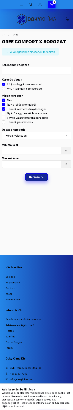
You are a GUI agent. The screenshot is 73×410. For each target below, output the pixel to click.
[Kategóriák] (21, 4)
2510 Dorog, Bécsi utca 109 (26, 367)
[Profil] (40, 4)
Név (9, 100)
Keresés (34, 177)
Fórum (9, 347)
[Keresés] (30, 4)
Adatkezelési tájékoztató (20, 325)
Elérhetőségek (14, 342)
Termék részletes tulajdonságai (26, 109)
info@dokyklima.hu (21, 379)
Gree (15, 34)
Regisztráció (13, 282)
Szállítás (10, 336)
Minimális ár (10, 144)
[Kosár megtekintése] (51, 4)
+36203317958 (67, 19)
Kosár (9, 293)
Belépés (10, 276)
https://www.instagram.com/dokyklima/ (6, 388)
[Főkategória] (3, 34)
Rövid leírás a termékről (21, 104)
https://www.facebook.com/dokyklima (14, 388)
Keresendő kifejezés (15, 64)
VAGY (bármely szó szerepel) (25, 88)
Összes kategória (14, 129)
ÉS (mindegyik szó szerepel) (25, 84)
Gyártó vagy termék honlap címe (27, 113)
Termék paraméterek (20, 122)
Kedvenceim (13, 299)
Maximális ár (10, 158)
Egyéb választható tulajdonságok (27, 117)
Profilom (10, 288)
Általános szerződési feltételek (23, 319)
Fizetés (10, 330)
